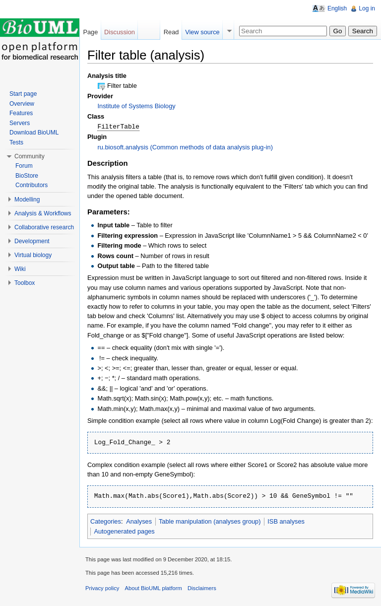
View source (202, 32)
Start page (23, 93)
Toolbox (24, 282)
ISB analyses (286, 521)
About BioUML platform (153, 588)
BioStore (26, 175)
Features (21, 113)
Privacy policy (102, 588)
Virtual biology (33, 255)
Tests (16, 142)
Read (171, 32)
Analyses (139, 521)
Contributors (31, 185)
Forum (24, 165)
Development (32, 241)
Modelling (27, 199)
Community (29, 156)
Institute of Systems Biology (136, 106)
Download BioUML (34, 132)
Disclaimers (202, 588)
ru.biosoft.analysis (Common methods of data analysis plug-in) (185, 146)
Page (90, 32)
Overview (21, 103)
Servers (19, 123)
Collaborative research (44, 227)
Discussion (119, 32)
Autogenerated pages (124, 531)
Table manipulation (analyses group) (210, 521)
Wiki (20, 269)
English (337, 8)
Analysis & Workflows (42, 213)
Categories (105, 521)
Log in (367, 8)
